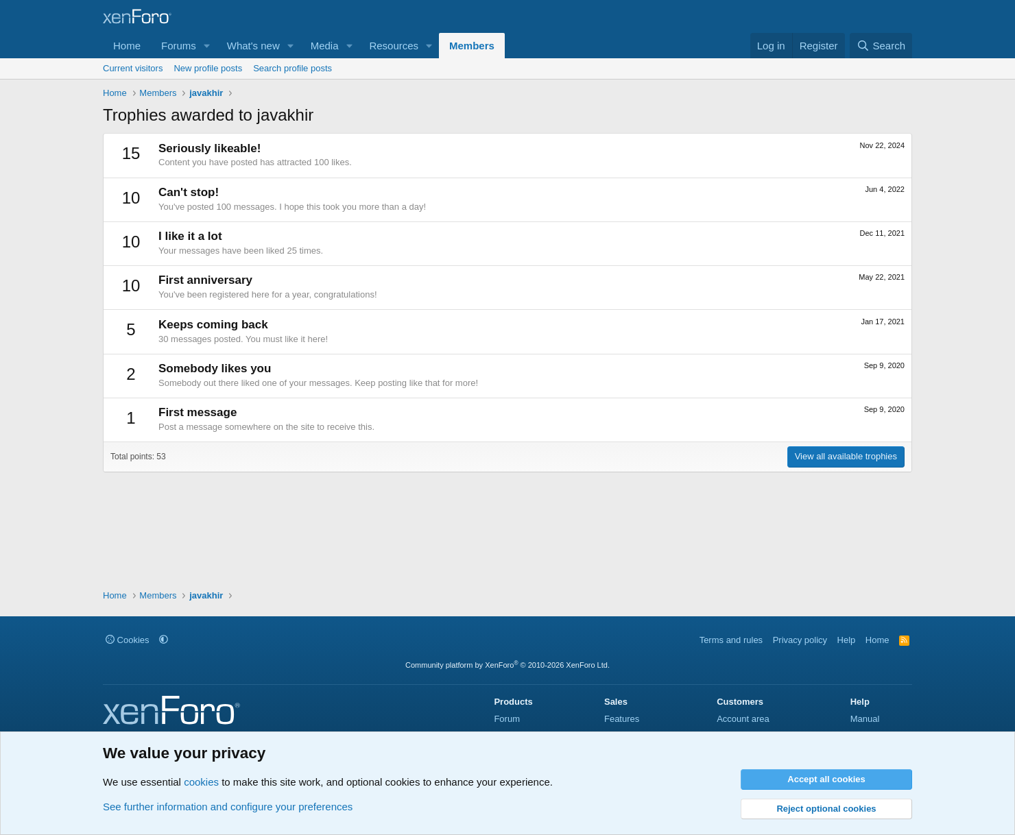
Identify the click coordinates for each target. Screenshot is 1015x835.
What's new (253, 45)
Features (621, 719)
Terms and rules (731, 640)
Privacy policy (800, 640)
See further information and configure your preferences (228, 806)
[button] (207, 45)
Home (127, 45)
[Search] (881, 45)
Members (471, 45)
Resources (393, 45)
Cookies (128, 640)
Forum (507, 719)
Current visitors (133, 68)
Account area (743, 719)
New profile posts (208, 68)
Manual (865, 719)
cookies (201, 782)
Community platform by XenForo (507, 665)
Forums (178, 45)
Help (846, 640)
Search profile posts (292, 68)
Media (325, 45)
